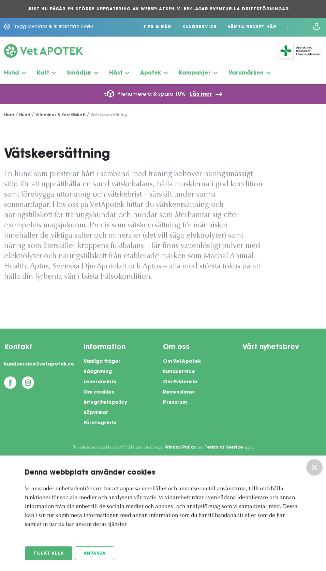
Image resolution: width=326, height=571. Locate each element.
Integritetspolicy (105, 402)
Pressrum (175, 402)
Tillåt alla (48, 554)
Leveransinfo (100, 382)
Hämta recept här (252, 27)
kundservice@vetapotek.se (39, 364)
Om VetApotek (182, 361)
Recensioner (179, 392)
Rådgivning (98, 372)
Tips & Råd (157, 27)
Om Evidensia (180, 382)
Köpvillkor (96, 413)
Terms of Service (224, 448)
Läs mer (201, 94)
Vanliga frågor (102, 361)
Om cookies (99, 392)
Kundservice (199, 27)
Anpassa (95, 554)
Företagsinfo (100, 423)
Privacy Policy (180, 448)
